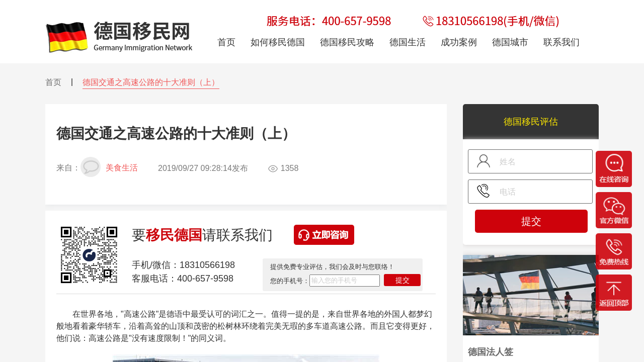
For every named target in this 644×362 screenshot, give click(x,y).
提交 (402, 280)
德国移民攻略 (347, 42)
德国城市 (510, 42)
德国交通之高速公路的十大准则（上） (151, 82)
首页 (53, 82)
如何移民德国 (278, 42)
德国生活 (407, 42)
